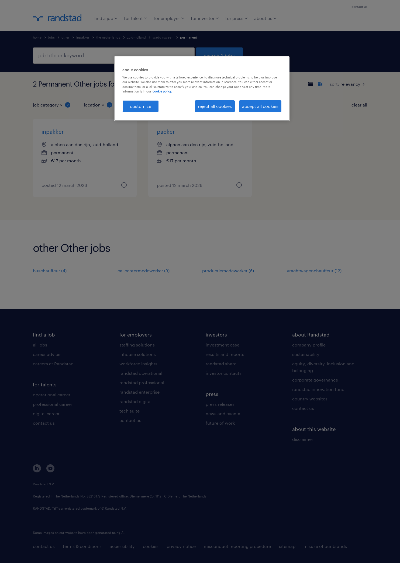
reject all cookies (215, 106)
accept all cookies (260, 106)
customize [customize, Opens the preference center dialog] (140, 106)
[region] (201, 88)
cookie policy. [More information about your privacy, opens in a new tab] (162, 91)
